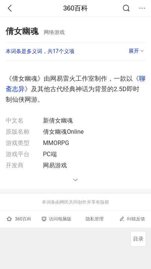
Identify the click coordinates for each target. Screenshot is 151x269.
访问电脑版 (56, 219)
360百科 (75, 8)
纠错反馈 (132, 219)
